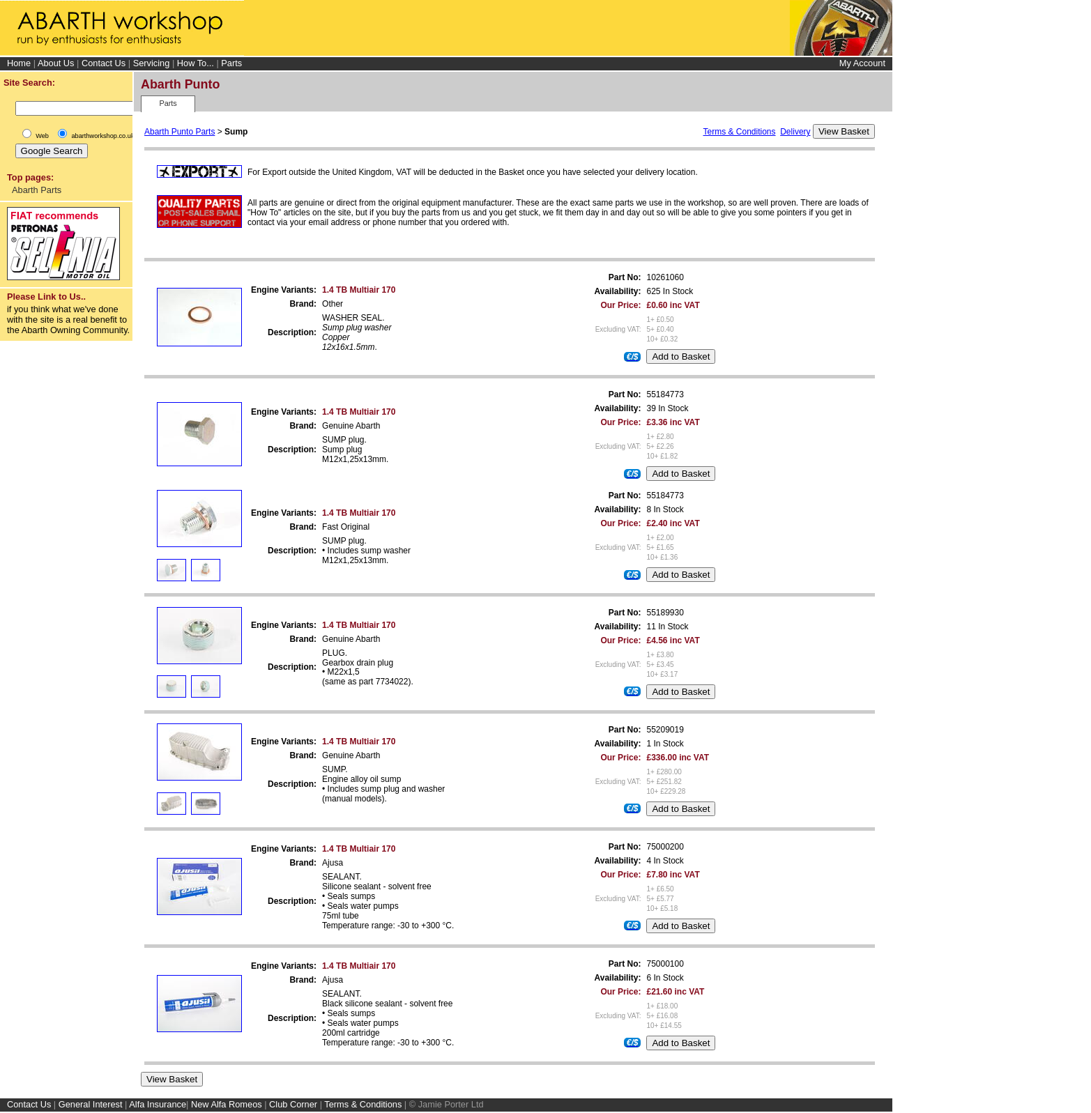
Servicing (151, 63)
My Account (862, 63)
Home (19, 63)
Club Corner (293, 1104)
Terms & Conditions (739, 132)
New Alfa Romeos (226, 1104)
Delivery (795, 132)
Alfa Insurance (157, 1104)
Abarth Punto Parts (179, 132)
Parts (231, 63)
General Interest (91, 1104)
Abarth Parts (36, 190)
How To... (195, 63)
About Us (56, 63)
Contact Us (103, 63)
